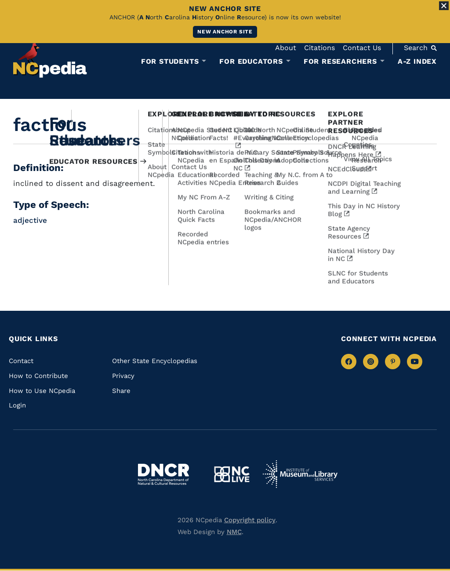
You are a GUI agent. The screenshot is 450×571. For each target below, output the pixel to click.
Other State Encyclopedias (154, 361)
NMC (234, 532)
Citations (319, 48)
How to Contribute (38, 376)
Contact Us (362, 48)
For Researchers (340, 61)
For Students (170, 61)
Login (17, 405)
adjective (30, 220)
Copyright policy (250, 520)
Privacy (123, 376)
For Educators (251, 61)
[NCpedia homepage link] (50, 59)
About (285, 48)
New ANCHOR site (225, 32)
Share (121, 391)
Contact (21, 361)
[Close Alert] (444, 5)
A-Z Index (417, 61)
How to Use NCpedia (42, 391)
